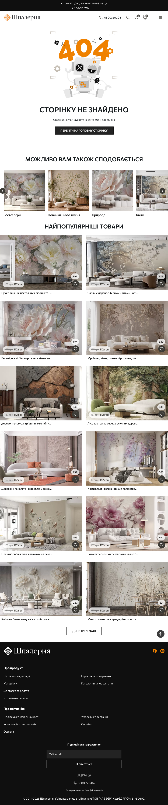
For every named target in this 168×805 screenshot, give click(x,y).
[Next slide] (162, 191)
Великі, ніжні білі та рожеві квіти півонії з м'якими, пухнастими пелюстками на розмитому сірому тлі (26, 358)
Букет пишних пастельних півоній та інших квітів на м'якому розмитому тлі (26, 292)
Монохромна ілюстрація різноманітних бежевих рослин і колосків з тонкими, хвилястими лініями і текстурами (113, 619)
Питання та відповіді (17, 676)
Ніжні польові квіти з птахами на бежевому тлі (26, 554)
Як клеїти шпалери (16, 698)
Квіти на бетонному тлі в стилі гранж (25, 619)
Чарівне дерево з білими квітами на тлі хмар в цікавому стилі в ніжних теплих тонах (113, 292)
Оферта (9, 731)
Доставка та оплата (16, 690)
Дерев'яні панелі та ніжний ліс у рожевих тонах (26, 488)
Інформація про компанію (20, 724)
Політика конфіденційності (21, 716)
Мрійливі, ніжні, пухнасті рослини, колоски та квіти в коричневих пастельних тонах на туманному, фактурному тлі (113, 358)
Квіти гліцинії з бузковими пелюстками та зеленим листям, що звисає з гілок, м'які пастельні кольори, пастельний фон (113, 488)
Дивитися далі (84, 630)
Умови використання (94, 716)
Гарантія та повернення (96, 676)
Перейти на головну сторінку (84, 130)
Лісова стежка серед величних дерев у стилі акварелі (113, 423)
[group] (24, 193)
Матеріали (10, 683)
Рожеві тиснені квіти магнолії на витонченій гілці (113, 554)
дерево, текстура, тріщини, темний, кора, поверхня (26, 423)
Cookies (86, 724)
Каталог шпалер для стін (97, 683)
